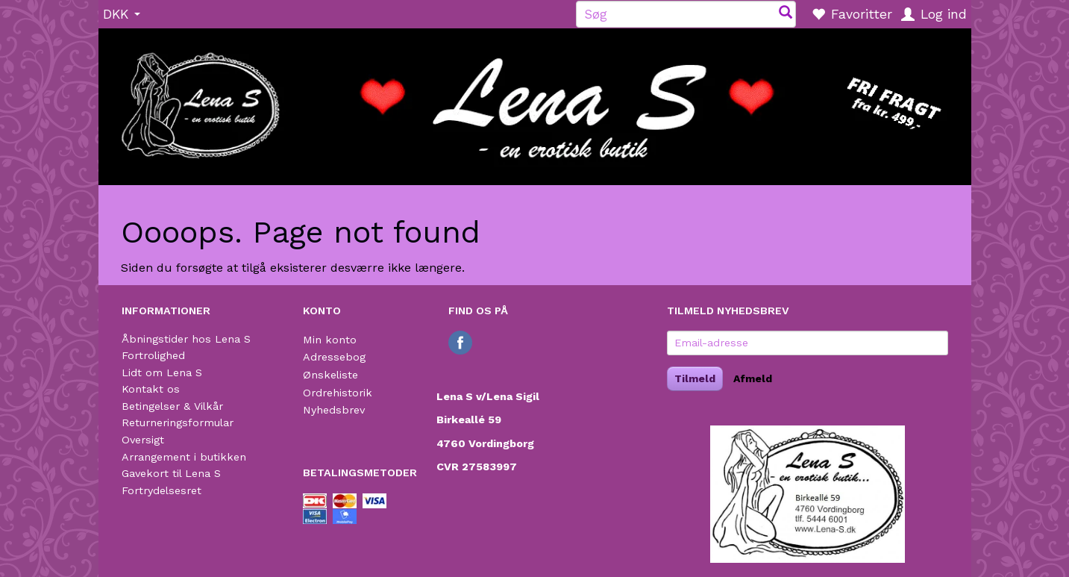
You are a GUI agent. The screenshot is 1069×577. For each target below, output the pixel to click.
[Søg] (785, 13)
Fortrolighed (153, 355)
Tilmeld (694, 378)
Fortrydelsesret (161, 490)
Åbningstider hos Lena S (186, 339)
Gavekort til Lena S (171, 473)
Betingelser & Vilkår (172, 406)
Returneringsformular (177, 422)
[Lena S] (535, 101)
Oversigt (143, 440)
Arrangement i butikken (184, 457)
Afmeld (752, 378)
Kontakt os (151, 389)
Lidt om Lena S (162, 372)
